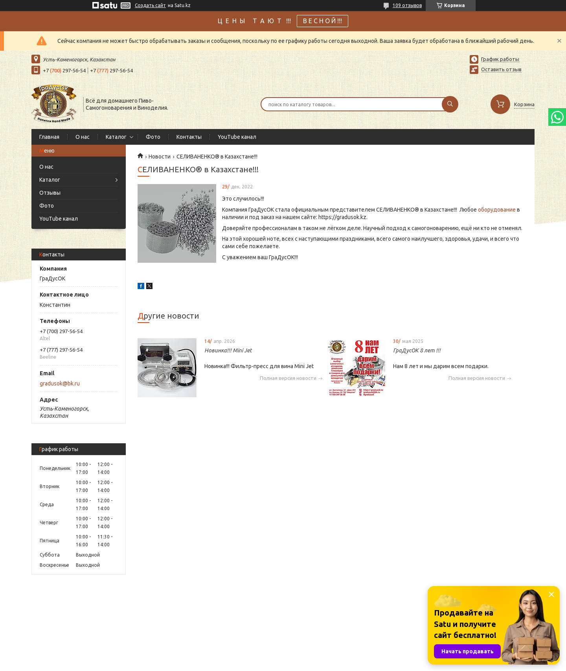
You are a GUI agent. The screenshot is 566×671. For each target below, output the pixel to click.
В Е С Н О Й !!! (322, 20)
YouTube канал (237, 137)
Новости (160, 156)
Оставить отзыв (501, 69)
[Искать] (450, 104)
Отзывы (50, 193)
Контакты (189, 137)
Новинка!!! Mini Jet (228, 350)
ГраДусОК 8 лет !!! (417, 350)
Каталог (116, 137)
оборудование (497, 209)
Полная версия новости (288, 378)
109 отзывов (407, 5)
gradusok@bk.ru (60, 383)
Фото (153, 137)
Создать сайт (150, 5)
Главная (49, 137)
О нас (82, 137)
